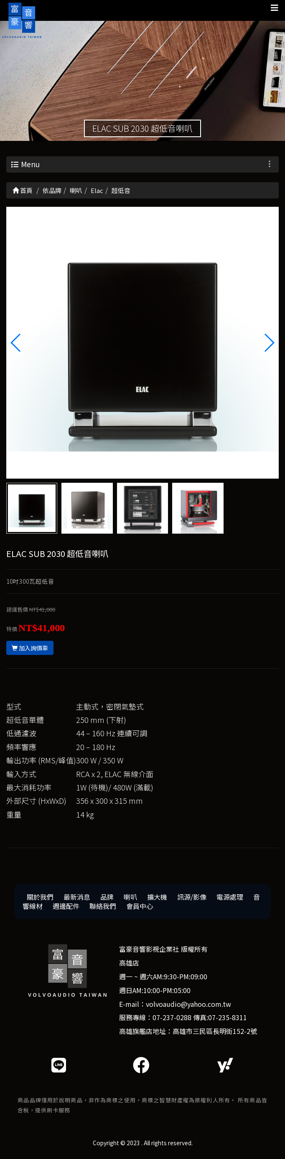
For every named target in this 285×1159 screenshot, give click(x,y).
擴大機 (157, 898)
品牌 (107, 898)
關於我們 (40, 898)
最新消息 (77, 898)
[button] (269, 344)
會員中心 (139, 908)
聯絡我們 (102, 908)
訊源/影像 (191, 898)
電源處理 (229, 898)
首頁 (23, 191)
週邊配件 (66, 908)
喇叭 (130, 898)
